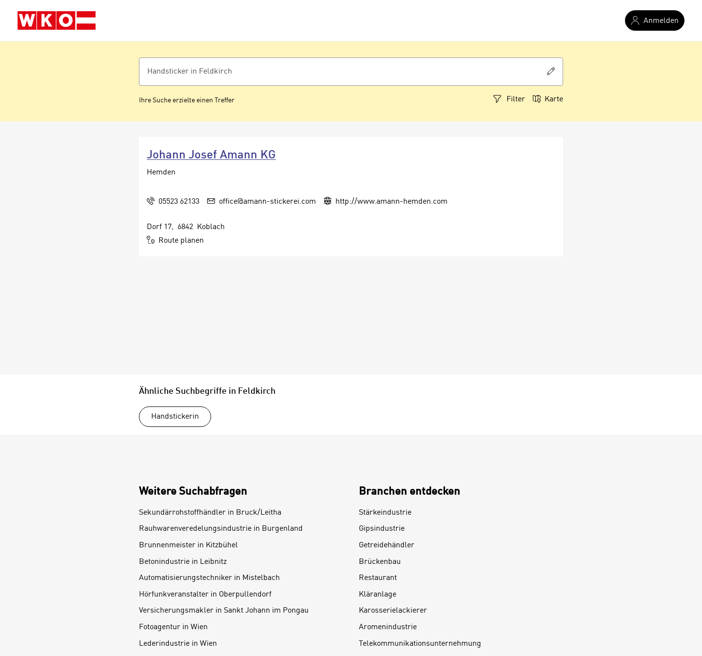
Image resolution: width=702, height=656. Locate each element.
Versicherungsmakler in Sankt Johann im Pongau (224, 611)
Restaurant (378, 578)
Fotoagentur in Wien (173, 627)
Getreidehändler (386, 545)
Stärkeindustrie (385, 513)
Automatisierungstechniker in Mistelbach (209, 578)
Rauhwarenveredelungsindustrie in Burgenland (221, 529)
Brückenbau (380, 562)
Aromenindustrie (388, 627)
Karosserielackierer (393, 611)
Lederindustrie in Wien (178, 644)
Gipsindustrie (382, 529)
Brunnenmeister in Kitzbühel (188, 545)
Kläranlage (377, 594)
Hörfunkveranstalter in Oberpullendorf (205, 594)
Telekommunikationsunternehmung (420, 644)
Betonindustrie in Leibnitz (183, 562)
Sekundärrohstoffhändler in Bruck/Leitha (210, 513)
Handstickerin (175, 417)
